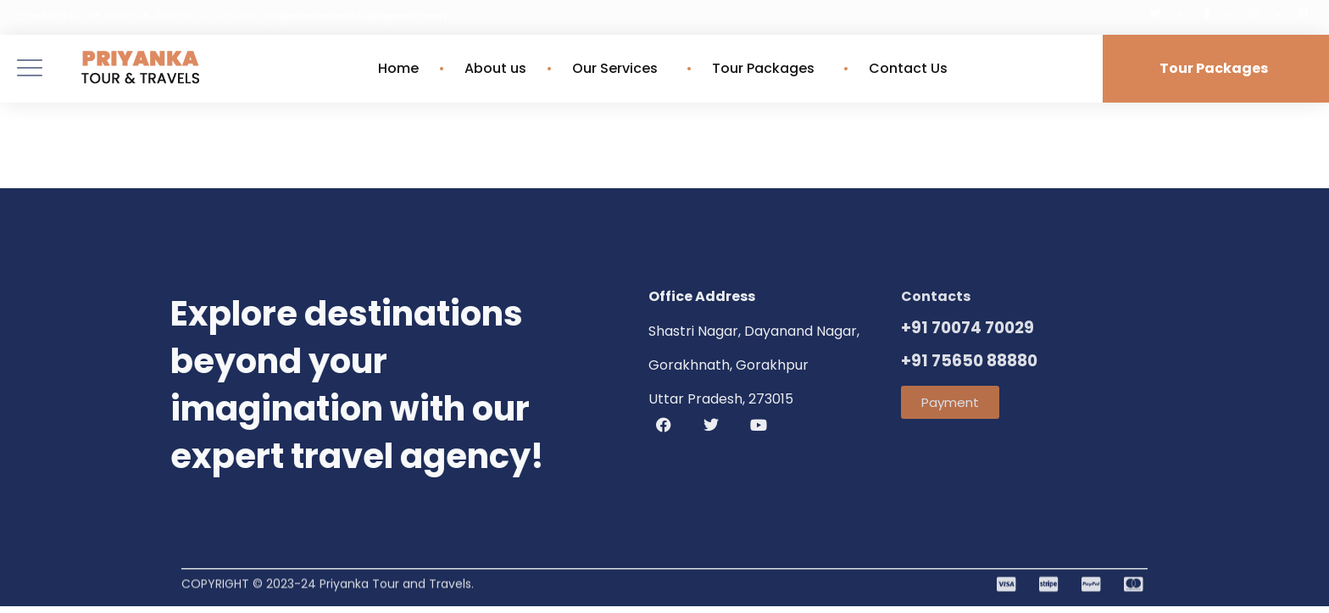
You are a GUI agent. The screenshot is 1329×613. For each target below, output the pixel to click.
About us (495, 68)
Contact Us (908, 68)
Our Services (619, 68)
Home (398, 68)
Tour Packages (767, 68)
